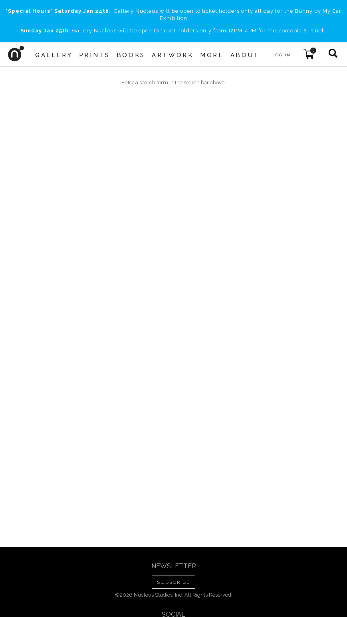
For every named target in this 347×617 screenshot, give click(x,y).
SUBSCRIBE (173, 582)
